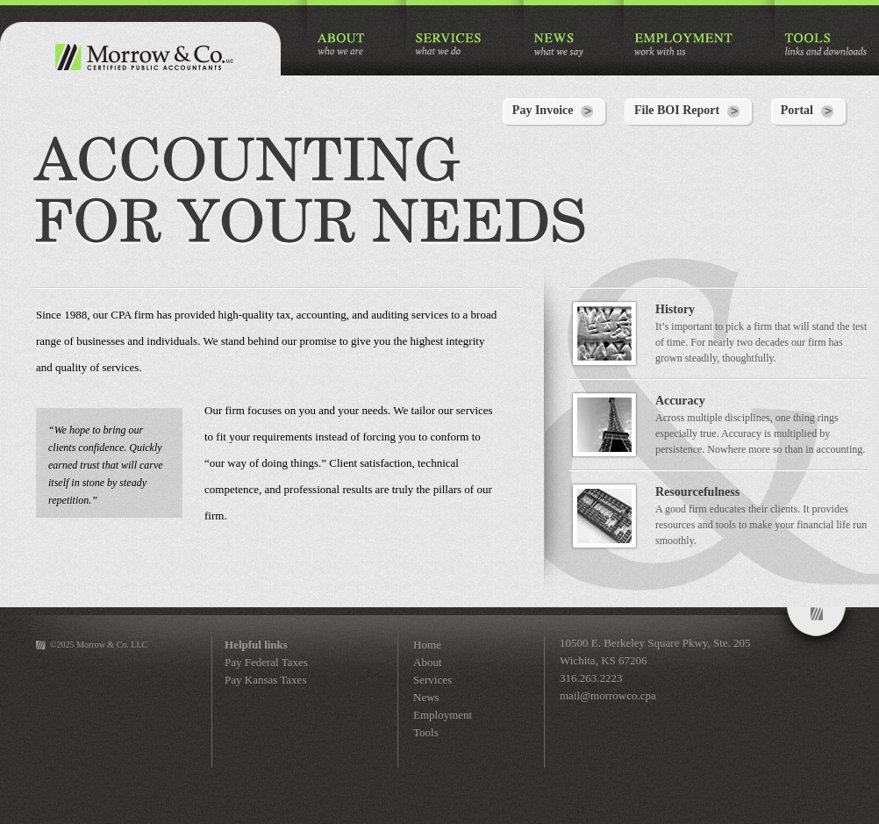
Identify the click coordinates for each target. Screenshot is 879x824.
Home (427, 644)
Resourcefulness (697, 491)
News (426, 697)
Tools (426, 732)
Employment (442, 714)
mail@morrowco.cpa (608, 695)
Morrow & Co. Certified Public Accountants (140, 57)
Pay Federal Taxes (266, 662)
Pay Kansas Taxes (265, 679)
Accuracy (680, 400)
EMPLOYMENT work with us (683, 45)
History (675, 309)
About (427, 662)
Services (432, 679)
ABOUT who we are (341, 45)
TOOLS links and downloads (825, 45)
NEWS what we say (558, 45)
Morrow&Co (816, 631)
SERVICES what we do (449, 45)
